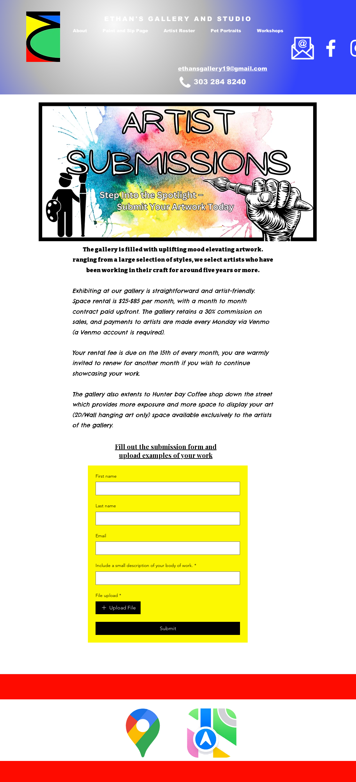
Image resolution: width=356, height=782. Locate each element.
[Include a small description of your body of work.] (166, 578)
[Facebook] (330, 48)
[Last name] (166, 518)
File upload (108, 595)
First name (106, 476)
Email (101, 536)
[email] (302, 48)
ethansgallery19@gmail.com (222, 68)
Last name (106, 506)
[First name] (166, 488)
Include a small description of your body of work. (146, 565)
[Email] (166, 548)
